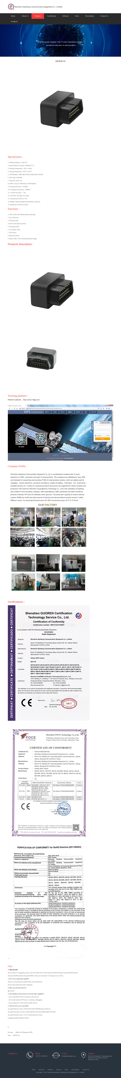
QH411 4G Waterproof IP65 (23, 1032)
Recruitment (89, 16)
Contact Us (104, 16)
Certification (51, 16)
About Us (25, 16)
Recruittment (75, 1069)
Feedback (14, 21)
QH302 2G (16, 1035)
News (77, 16)
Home (13, 16)
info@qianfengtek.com (69, 1056)
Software (65, 16)
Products (38, 16)
